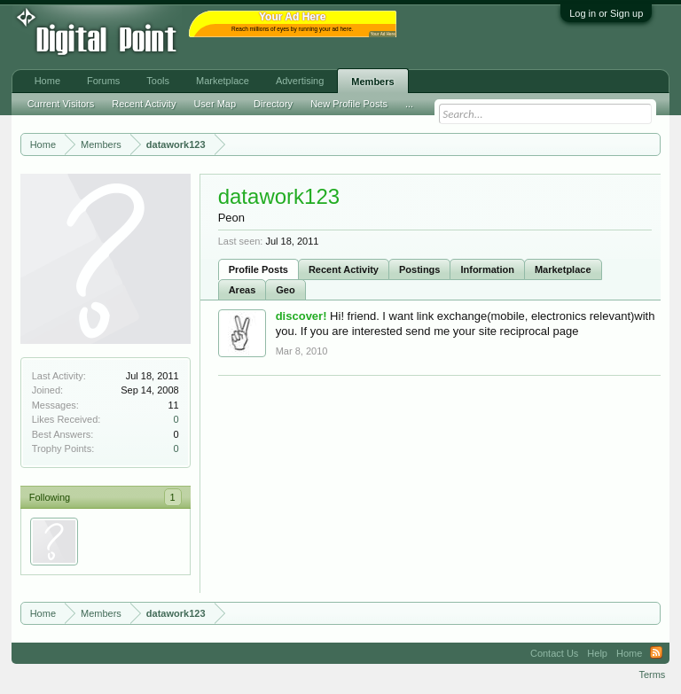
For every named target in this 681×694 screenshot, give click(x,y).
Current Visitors (61, 103)
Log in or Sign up (606, 13)
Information (487, 269)
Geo (285, 290)
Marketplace (563, 269)
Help (597, 653)
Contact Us (554, 653)
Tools (157, 80)
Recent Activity (344, 269)
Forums (103, 80)
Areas (242, 290)
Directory (273, 103)
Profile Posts (258, 269)
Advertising (300, 80)
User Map (214, 103)
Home (47, 80)
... (409, 103)
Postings (419, 269)
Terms (651, 674)
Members (372, 81)
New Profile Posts (348, 103)
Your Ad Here (383, 34)
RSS (656, 653)
